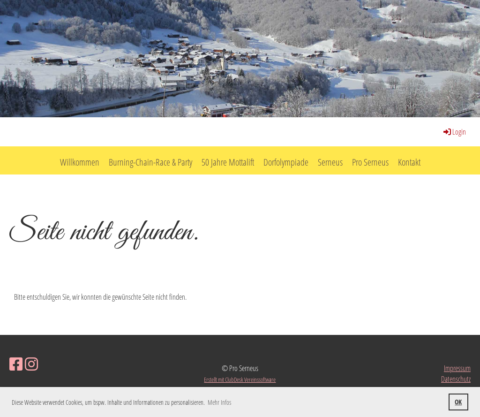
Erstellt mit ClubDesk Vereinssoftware (240, 379)
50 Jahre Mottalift (228, 162)
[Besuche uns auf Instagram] (31, 364)
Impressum (457, 368)
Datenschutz (456, 379)
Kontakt (409, 162)
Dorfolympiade (285, 162)
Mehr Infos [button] (219, 402)
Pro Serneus (370, 162)
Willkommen (79, 162)
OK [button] (458, 401)
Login (454, 132)
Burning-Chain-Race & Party (150, 162)
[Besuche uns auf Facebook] (15, 364)
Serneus (330, 162)
